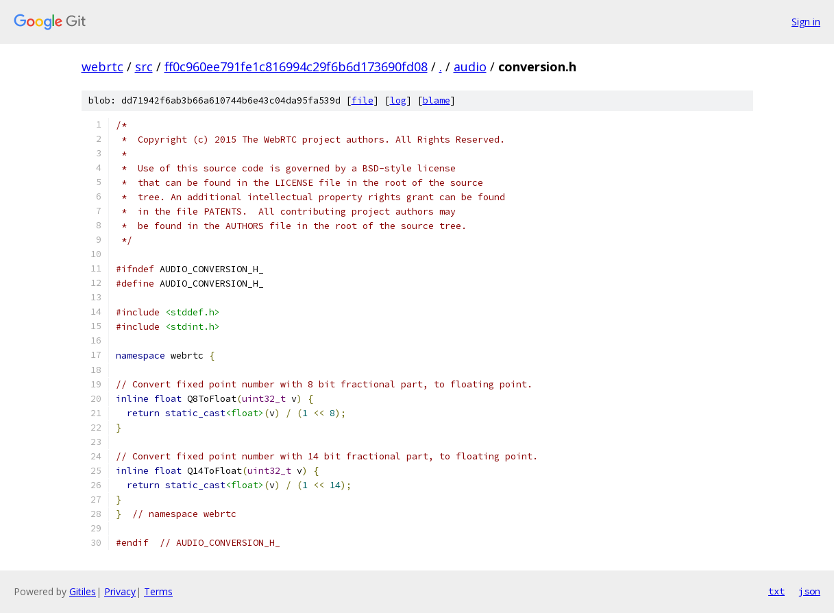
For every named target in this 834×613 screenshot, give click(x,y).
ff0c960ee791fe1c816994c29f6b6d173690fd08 (296, 66)
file (362, 100)
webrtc (102, 66)
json (809, 591)
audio (470, 66)
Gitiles (82, 591)
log (398, 100)
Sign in (806, 21)
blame (436, 100)
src (144, 66)
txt (776, 591)
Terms (158, 591)
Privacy (120, 591)
